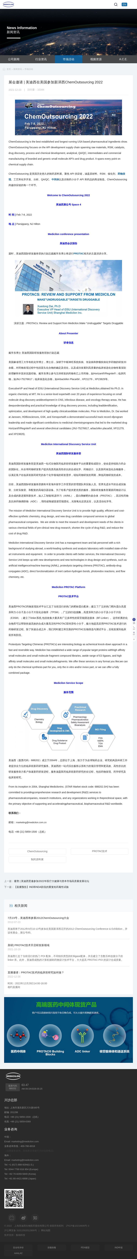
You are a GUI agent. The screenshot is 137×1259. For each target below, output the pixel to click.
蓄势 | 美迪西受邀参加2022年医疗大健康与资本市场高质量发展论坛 (51, 881)
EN (124, 4)
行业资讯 (41, 59)
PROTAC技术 (99, 851)
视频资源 (96, 59)
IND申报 (119, 1247)
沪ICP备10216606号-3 (77, 1225)
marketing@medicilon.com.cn (31, 822)
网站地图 (45, 1230)
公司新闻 (13, 59)
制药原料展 (37, 859)
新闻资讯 (17, 69)
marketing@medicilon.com (25, 1141)
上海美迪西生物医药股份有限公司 (31, 1225)
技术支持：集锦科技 (14, 1235)
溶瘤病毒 (51, 1247)
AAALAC (18, 1253)
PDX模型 (85, 1247)
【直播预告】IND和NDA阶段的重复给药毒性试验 (41, 887)
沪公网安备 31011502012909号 (20, 1230)
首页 (9, 69)
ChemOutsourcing (37, 851)
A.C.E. (123, 59)
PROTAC (78, 253)
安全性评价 (18, 1247)
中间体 (55, 179)
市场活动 (68, 59)
